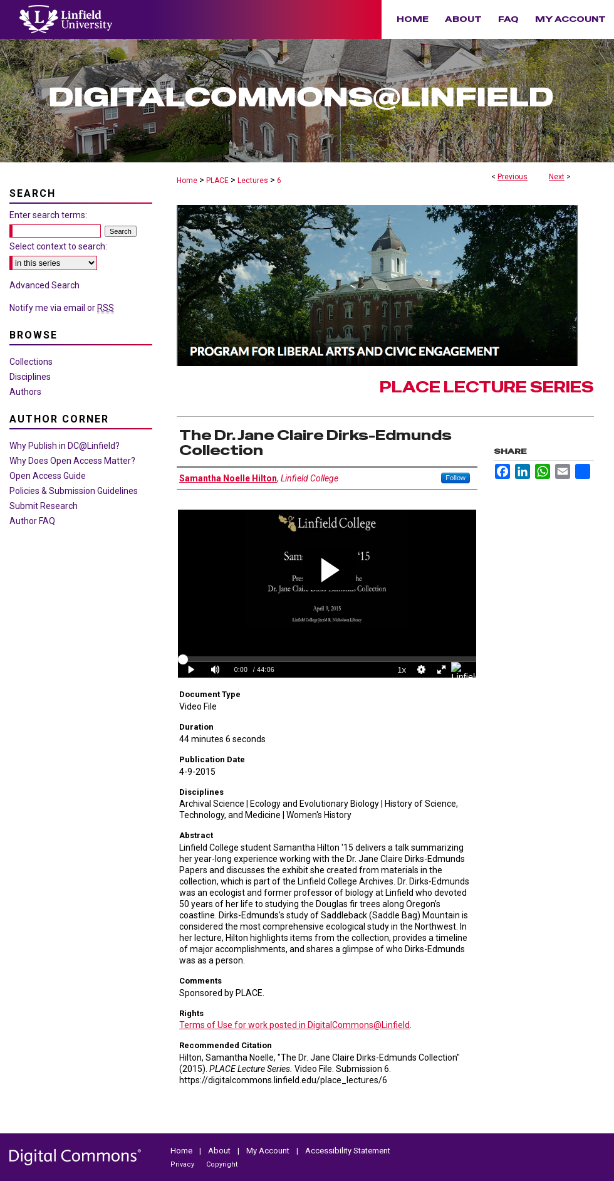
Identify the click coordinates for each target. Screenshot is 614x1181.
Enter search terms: (48, 215)
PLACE (217, 180)
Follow (455, 477)
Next (557, 176)
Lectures (252, 180)
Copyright (221, 1164)
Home (187, 180)
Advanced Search (44, 285)
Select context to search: (58, 246)
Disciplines (30, 377)
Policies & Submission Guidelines (73, 491)
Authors (25, 392)
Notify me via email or (61, 308)
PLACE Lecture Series (487, 387)
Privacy (183, 1164)
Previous (512, 176)
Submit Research (43, 506)
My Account (268, 1150)
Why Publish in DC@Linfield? (64, 446)
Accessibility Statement (347, 1150)
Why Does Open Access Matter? (72, 461)
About (220, 1150)
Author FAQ (32, 521)
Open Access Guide (47, 476)
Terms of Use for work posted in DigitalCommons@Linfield (294, 1025)
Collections (31, 362)
